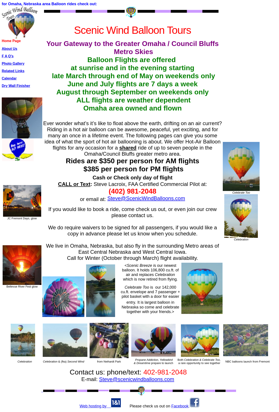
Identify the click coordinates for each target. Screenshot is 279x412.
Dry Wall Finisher (16, 86)
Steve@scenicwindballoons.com (136, 379)
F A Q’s (8, 56)
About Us (9, 49)
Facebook (180, 406)
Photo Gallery (13, 63)
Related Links (13, 71)
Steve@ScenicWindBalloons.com (146, 198)
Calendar (9, 78)
